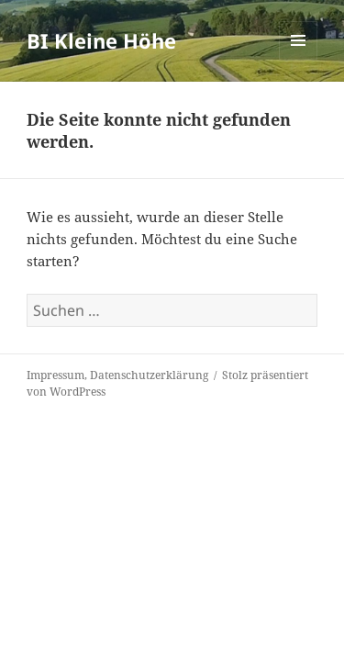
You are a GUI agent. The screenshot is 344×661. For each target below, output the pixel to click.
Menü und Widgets (298, 59)
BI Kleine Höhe (101, 40)
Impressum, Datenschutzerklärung (117, 375)
